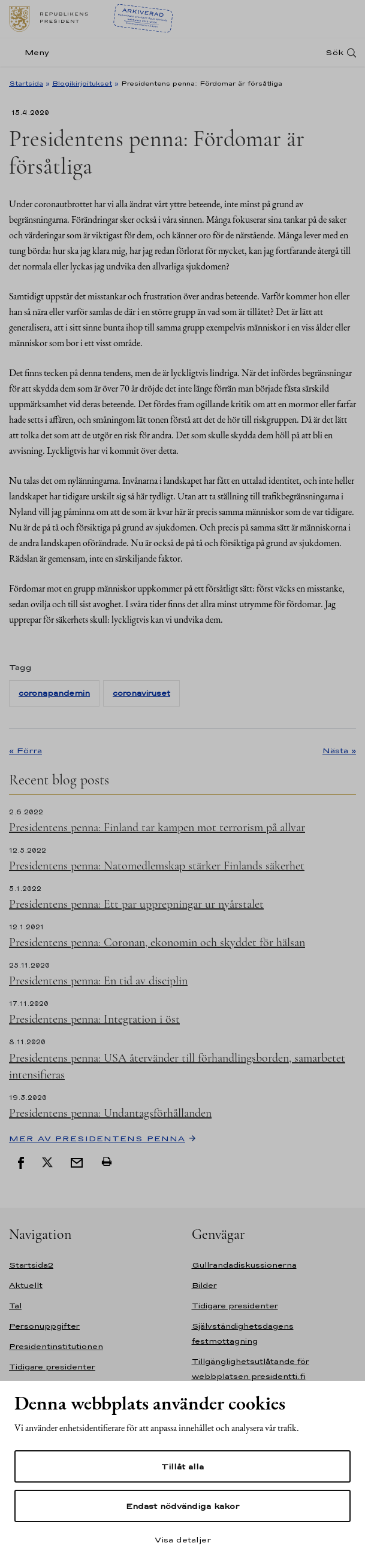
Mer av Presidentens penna (97, 1138)
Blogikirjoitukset (82, 83)
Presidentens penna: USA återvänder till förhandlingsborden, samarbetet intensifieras (177, 1066)
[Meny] (32, 52)
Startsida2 (31, 1265)
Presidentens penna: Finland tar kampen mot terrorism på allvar (157, 827)
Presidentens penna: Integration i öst (94, 1019)
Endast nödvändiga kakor (182, 1506)
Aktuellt (26, 1285)
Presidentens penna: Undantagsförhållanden (110, 1113)
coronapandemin (54, 693)
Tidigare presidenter (52, 1367)
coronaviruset (141, 693)
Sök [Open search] (334, 52)
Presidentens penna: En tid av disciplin (98, 981)
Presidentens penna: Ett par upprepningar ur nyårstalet (136, 904)
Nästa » (339, 750)
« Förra (25, 750)
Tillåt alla (182, 1466)
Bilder (204, 1285)
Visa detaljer (183, 1539)
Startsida (26, 83)
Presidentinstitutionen (56, 1346)
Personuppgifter (44, 1326)
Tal (15, 1306)
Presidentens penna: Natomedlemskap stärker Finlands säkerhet (156, 866)
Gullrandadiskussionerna (244, 1265)
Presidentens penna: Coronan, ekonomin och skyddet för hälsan (157, 942)
